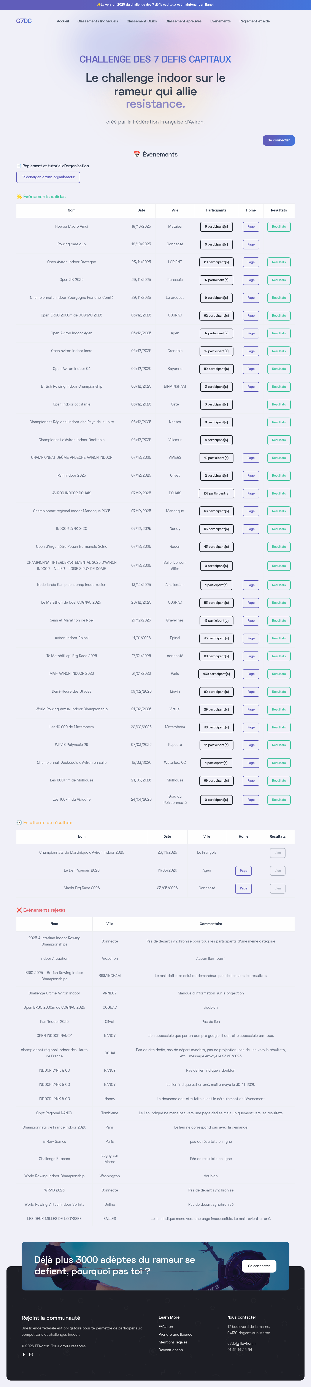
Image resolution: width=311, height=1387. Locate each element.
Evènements (220, 21)
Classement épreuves (184, 21)
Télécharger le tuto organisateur (48, 177)
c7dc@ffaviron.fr (241, 1344)
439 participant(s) (216, 674)
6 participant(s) (216, 422)
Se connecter (279, 140)
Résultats (279, 226)
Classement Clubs (142, 21)
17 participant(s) (217, 280)
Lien (278, 853)
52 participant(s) (216, 369)
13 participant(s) (216, 745)
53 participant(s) (216, 602)
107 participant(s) (216, 493)
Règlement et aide (255, 21)
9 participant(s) (216, 297)
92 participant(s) (216, 692)
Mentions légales (173, 1342)
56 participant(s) (216, 511)
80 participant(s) (216, 656)
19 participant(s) (216, 458)
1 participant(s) (216, 585)
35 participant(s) (216, 638)
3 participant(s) (216, 386)
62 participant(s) (216, 315)
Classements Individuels (98, 21)
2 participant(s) (216, 475)
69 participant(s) (216, 780)
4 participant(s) (216, 440)
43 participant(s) (216, 546)
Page (251, 226)
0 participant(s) (216, 244)
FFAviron (166, 1327)
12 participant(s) (216, 351)
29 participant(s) (216, 262)
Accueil (63, 21)
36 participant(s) (216, 727)
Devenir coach (171, 1350)
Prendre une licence (175, 1335)
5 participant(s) (216, 226)
